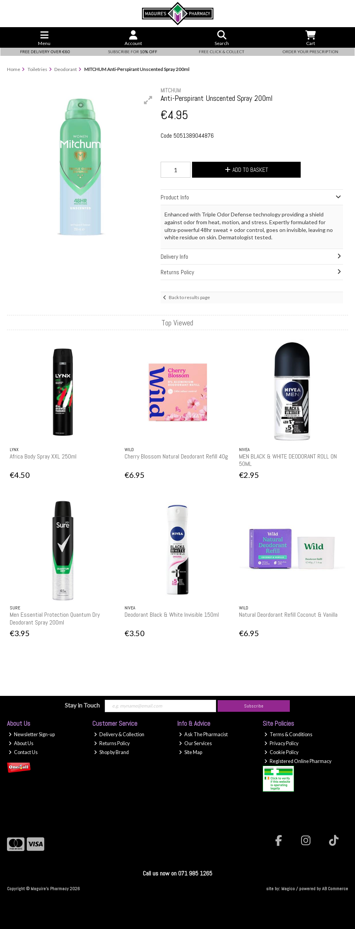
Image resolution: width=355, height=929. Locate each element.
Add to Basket (246, 170)
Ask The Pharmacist (203, 734)
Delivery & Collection (119, 734)
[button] (148, 100)
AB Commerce (335, 889)
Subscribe (253, 706)
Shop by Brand (111, 752)
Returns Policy (112, 743)
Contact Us (23, 752)
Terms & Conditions (288, 734)
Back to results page (189, 297)
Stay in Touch (82, 705)
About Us (21, 743)
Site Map (190, 752)
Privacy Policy (281, 743)
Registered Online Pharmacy (297, 761)
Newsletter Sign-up (32, 734)
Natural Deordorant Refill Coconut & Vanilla (288, 615)
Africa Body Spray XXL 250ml (43, 456)
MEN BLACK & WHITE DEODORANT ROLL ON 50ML (288, 460)
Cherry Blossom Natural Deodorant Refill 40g (176, 456)
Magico (288, 889)
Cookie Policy (281, 752)
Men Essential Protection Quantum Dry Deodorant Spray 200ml (55, 618)
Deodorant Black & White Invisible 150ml (172, 615)
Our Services (195, 743)
